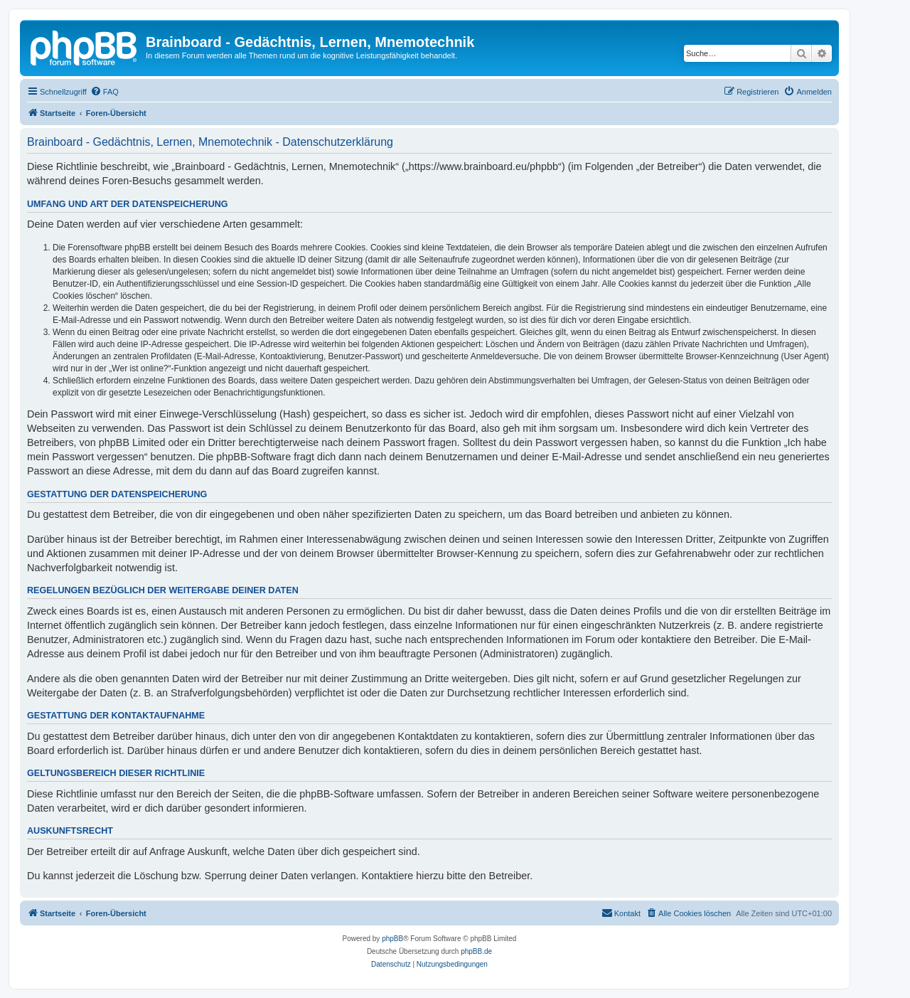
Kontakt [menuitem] (621, 913)
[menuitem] (104, 91)
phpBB (392, 939)
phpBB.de (476, 951)
